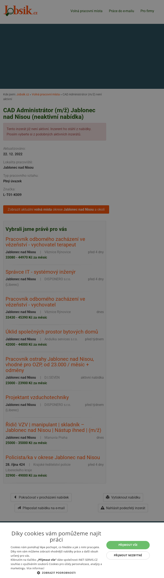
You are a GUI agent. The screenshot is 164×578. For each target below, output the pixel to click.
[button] (56, 573)
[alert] (82, 289)
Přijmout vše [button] (128, 545)
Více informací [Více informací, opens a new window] (35, 568)
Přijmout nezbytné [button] (128, 555)
